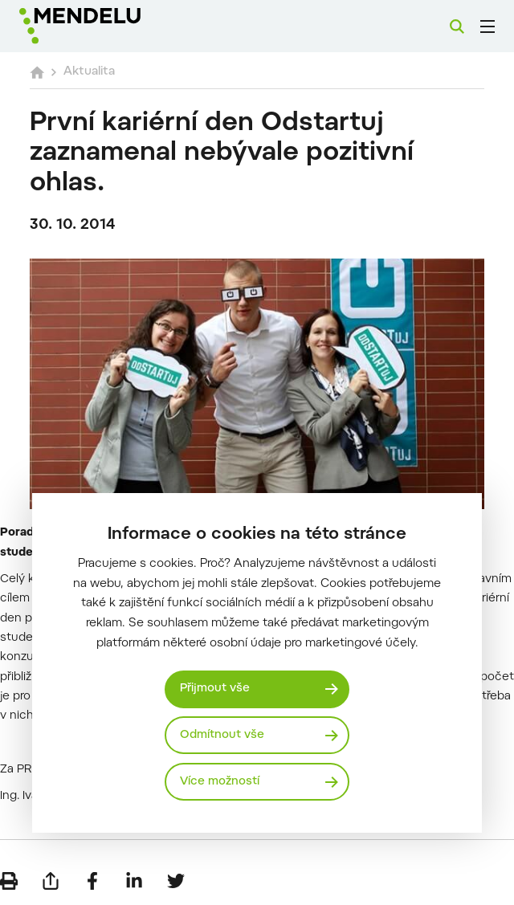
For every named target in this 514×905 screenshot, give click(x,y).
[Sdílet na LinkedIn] (134, 881)
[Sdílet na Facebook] (92, 881)
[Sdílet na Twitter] (176, 881)
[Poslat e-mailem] (50, 881)
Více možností (219, 782)
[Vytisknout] (9, 881)
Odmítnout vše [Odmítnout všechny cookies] (222, 735)
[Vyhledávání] (457, 26)
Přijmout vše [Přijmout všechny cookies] (215, 689)
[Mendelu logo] (102, 26)
